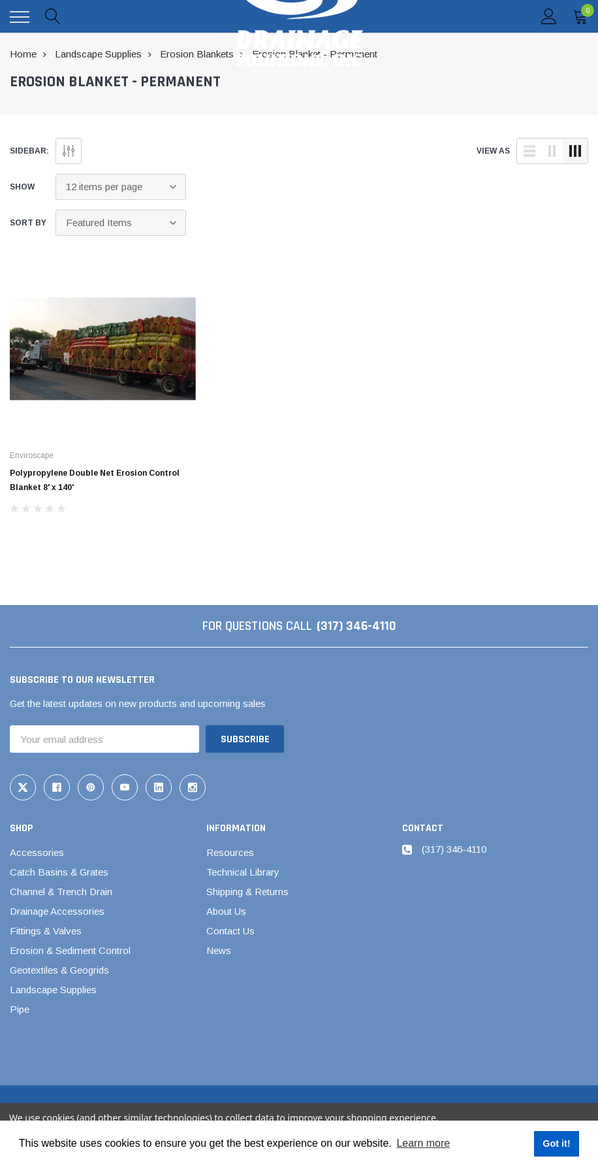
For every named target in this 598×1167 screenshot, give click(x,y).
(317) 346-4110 (356, 625)
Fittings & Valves (46, 930)
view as (493, 151)
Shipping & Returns (247, 891)
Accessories (37, 852)
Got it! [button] (556, 1143)
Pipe (19, 1009)
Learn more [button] (423, 1143)
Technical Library (242, 872)
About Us (226, 911)
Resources (230, 852)
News (218, 950)
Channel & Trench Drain (61, 891)
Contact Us (230, 930)
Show (22, 186)
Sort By (28, 222)
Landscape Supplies (53, 989)
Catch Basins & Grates (59, 872)
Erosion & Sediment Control (70, 950)
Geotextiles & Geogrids (59, 970)
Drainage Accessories (57, 911)
